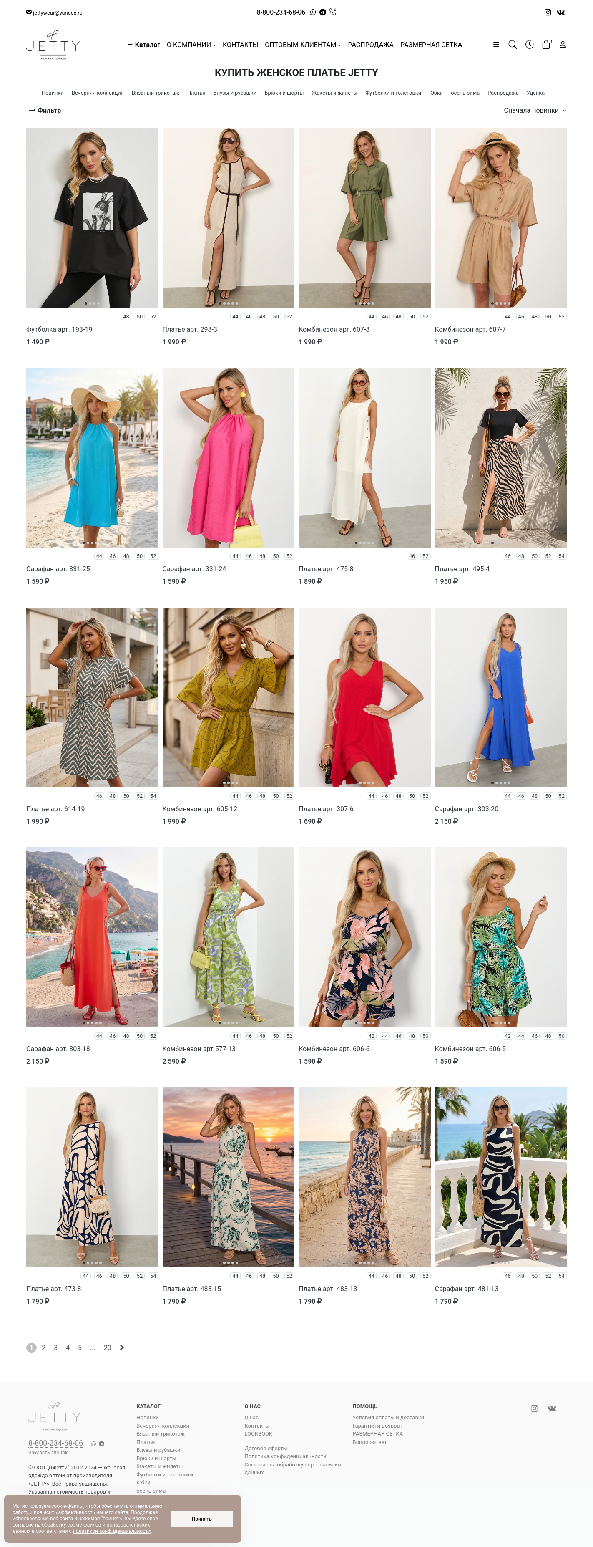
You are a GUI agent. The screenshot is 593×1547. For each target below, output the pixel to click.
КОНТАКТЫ (240, 45)
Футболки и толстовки (164, 1474)
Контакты (256, 1426)
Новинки (147, 1417)
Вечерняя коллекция (162, 1426)
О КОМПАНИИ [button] (191, 45)
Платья (145, 1442)
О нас (251, 1417)
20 (107, 1348)
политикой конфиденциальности (112, 1531)
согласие (23, 1525)
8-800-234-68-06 (281, 12)
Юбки (143, 1482)
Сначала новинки (535, 110)
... (92, 1348)
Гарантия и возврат (377, 1426)
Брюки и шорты (156, 1458)
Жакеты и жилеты (159, 1466)
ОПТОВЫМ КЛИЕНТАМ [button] (303, 45)
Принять (202, 1519)
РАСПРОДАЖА (371, 45)
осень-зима (151, 1491)
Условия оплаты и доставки (389, 1417)
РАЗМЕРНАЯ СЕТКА (431, 45)
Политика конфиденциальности (285, 1456)
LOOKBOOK (258, 1434)
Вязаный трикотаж (160, 1434)
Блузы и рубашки (158, 1450)
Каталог (143, 45)
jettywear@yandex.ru (54, 13)
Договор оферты (265, 1448)
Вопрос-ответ (370, 1442)
